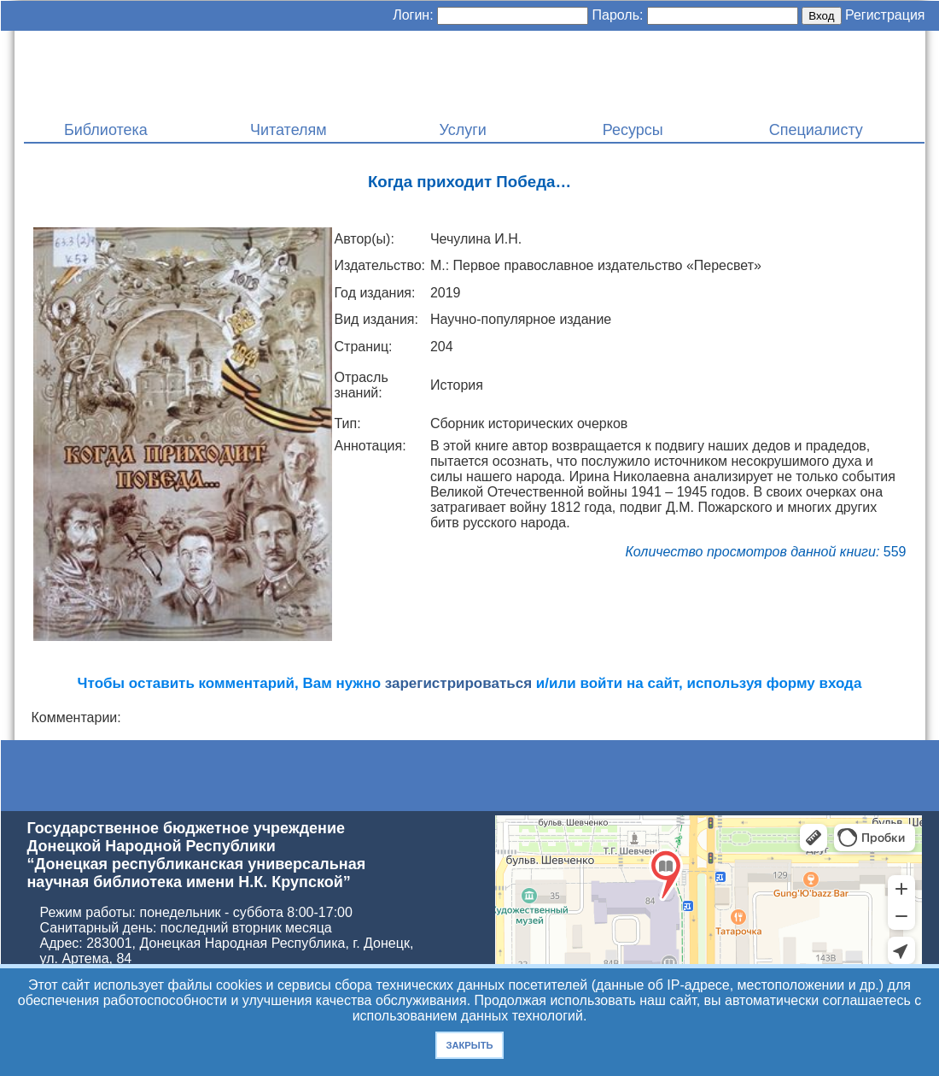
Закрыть (469, 1045)
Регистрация (885, 15)
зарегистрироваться (458, 683)
